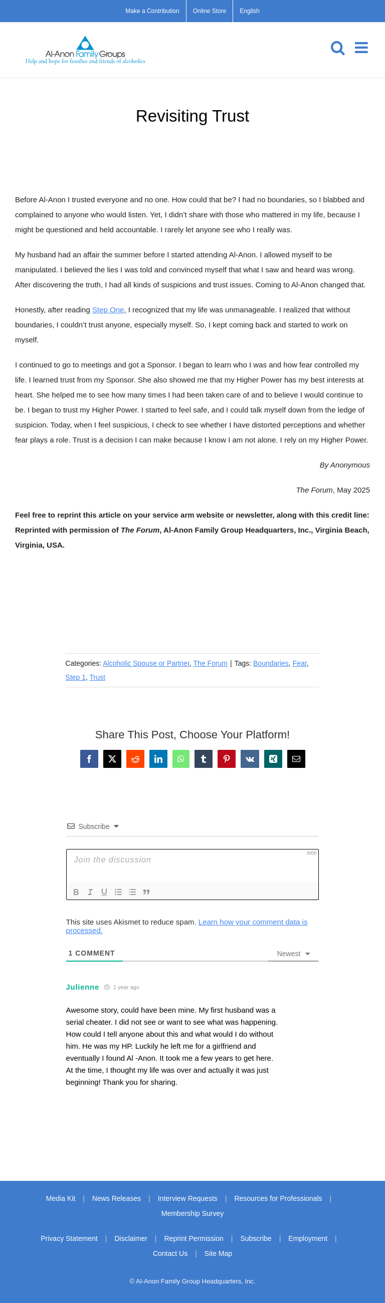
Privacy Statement (69, 1238)
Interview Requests (188, 1198)
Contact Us (170, 1253)
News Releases (116, 1198)
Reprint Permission (193, 1238)
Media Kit (60, 1198)
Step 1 (76, 677)
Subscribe (255, 1238)
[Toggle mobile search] (338, 47)
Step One (108, 309)
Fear (300, 663)
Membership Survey (192, 1213)
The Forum (211, 663)
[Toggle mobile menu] (362, 47)
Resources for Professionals (278, 1198)
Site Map (218, 1253)
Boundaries (271, 663)
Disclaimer (131, 1238)
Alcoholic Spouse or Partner (146, 663)
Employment (307, 1238)
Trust (97, 677)
